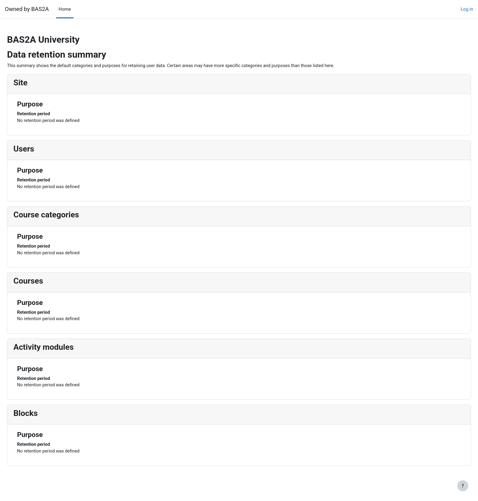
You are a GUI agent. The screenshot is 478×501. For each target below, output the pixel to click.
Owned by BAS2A (27, 9)
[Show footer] (462, 485)
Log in (467, 9)
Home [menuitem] (65, 9)
